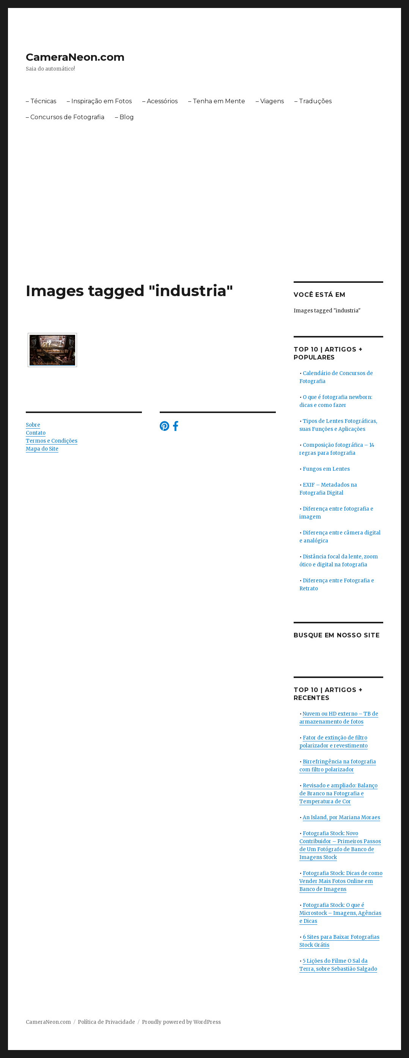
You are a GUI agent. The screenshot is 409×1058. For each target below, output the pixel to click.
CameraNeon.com (75, 56)
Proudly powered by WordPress (181, 1022)
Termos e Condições (51, 441)
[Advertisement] (206, 225)
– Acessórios (160, 101)
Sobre (33, 425)
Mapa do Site (42, 449)
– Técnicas (41, 101)
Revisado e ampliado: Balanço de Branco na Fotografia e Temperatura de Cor (338, 793)
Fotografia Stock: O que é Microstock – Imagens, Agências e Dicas (340, 913)
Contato (36, 433)
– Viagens (270, 101)
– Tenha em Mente (216, 101)
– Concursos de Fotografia (65, 117)
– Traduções (313, 101)
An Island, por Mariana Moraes (341, 817)
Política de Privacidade (106, 1022)
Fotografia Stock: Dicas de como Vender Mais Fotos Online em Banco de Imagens (340, 881)
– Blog (124, 117)
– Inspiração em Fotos (99, 101)
